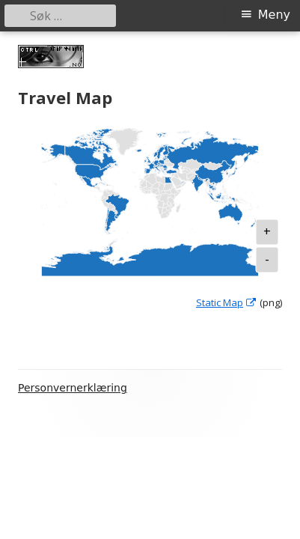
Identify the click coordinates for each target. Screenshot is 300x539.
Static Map (226, 302)
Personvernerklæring (72, 388)
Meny (274, 14)
